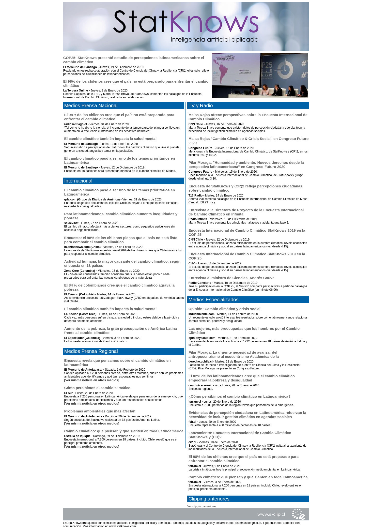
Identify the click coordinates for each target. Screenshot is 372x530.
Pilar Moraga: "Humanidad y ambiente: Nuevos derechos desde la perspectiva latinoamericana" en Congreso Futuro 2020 (246, 164)
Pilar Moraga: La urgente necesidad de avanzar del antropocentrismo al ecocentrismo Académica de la (233, 354)
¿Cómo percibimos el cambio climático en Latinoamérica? (239, 396)
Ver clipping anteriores (202, 506)
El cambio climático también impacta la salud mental (110, 138)
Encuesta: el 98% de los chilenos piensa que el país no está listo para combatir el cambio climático (120, 240)
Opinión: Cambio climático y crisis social (224, 309)
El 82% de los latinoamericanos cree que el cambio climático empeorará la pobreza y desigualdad (241, 378)
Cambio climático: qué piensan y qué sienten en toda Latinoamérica (123, 431)
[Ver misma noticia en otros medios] (91, 380)
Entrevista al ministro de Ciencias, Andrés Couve (231, 278)
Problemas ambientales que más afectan (99, 411)
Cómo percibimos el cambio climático (97, 388)
